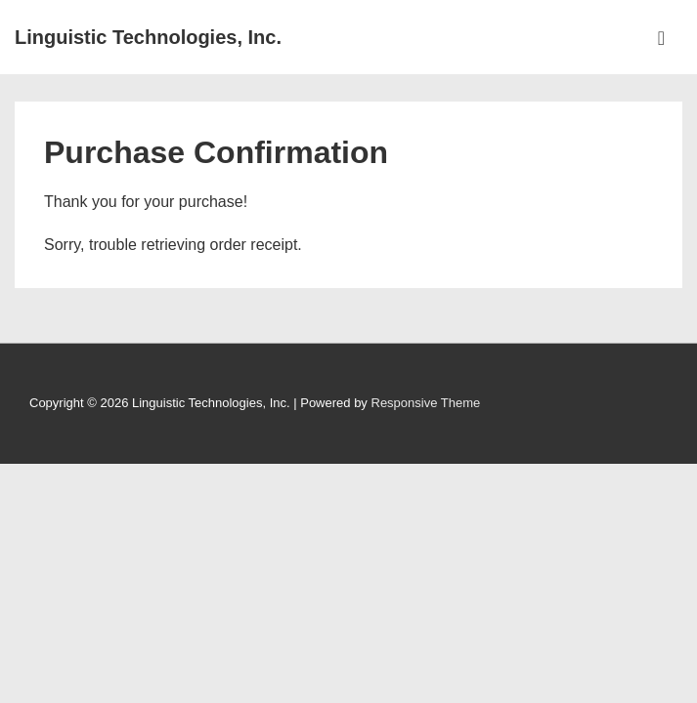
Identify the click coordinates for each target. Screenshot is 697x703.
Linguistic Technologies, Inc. (148, 37)
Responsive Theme (426, 402)
